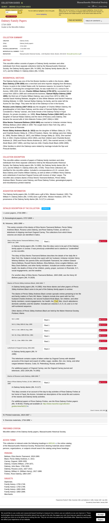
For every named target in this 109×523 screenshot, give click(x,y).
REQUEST (103, 241)
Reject (100, 519)
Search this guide (11, 16)
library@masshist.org (73, 54)
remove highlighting (41, 14)
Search (4, 7)
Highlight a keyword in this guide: (14, 10)
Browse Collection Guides (20, 7)
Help (89, 6)
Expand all (46, 208)
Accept (101, 514)
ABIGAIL (51, 443)
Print (94, 6)
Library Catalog (103, 6)
